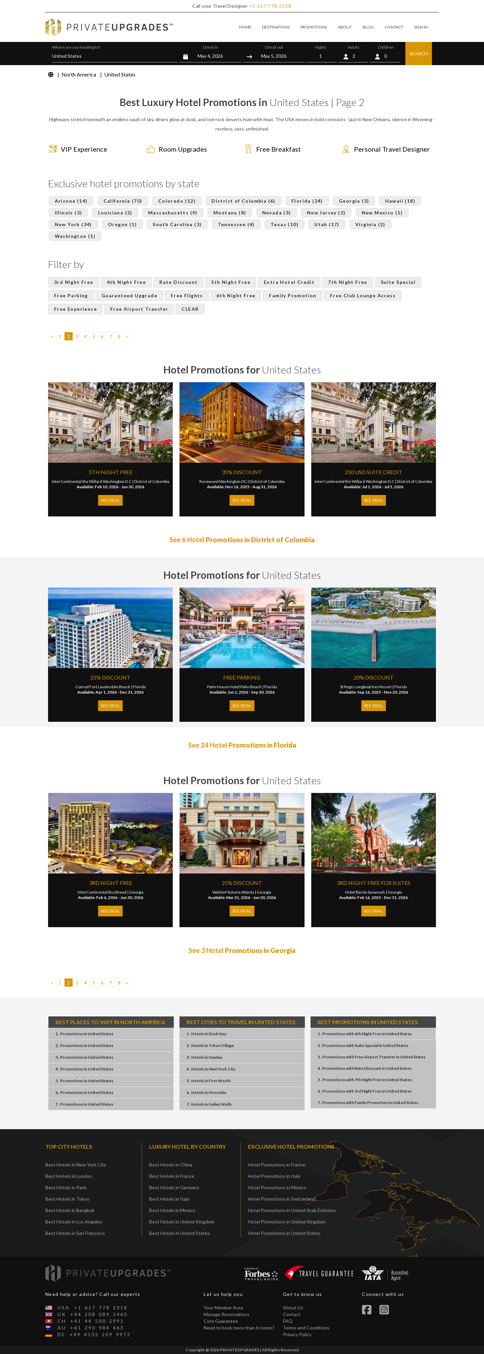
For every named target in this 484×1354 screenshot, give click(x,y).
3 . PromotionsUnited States (84, 1057)
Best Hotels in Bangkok (69, 1210)
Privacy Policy (297, 1334)
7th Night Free (347, 282)
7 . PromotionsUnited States (84, 1104)
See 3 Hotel (242, 950)
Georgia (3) (354, 201)
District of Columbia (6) (243, 201)
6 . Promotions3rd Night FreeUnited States (365, 1091)
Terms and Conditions (306, 1328)
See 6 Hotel (242, 540)
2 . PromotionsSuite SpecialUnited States (363, 1045)
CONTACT (394, 27)
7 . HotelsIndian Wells (209, 1104)
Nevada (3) (276, 212)
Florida (139, 686)
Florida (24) (307, 201)
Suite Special (398, 282)
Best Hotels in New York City (75, 1164)
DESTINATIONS (276, 27)
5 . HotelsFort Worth (209, 1080)
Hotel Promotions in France (276, 1164)
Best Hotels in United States (179, 1233)
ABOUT (345, 27)
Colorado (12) (177, 201)
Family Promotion (292, 295)
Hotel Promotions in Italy (274, 1176)
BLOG (368, 27)
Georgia (136, 892)
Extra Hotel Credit (289, 282)
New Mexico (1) (382, 212)
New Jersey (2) (326, 212)
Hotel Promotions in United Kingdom (286, 1221)
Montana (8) (229, 212)
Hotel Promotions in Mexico (277, 1187)
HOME (245, 27)
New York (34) (73, 224)
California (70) (123, 201)
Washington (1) (75, 236)
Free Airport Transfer (139, 309)
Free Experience (75, 309)
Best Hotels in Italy (169, 1199)
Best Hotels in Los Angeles (73, 1221)
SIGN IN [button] (421, 27)
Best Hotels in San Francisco (75, 1233)
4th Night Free (126, 282)
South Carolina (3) (177, 224)
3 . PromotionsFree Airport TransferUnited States (372, 1056)
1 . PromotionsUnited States (84, 1033)
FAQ (287, 1321)
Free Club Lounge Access (363, 295)
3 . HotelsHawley (204, 1057)
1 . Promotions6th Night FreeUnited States (365, 1033)
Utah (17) (326, 224)
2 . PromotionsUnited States (84, 1045)
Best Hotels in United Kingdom (181, 1221)
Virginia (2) (370, 224)
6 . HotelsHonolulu (206, 1092)
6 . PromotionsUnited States (84, 1092)
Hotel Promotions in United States (284, 1233)
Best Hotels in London (68, 1176)
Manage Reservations (226, 1314)
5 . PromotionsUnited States (84, 1080)
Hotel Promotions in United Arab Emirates (292, 1210)
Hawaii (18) (400, 201)
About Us (293, 1307)
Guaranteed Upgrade (129, 295)
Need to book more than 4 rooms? (239, 1328)
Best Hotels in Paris (66, 1187)
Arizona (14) (71, 201)
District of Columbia (151, 481)
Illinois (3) (68, 212)
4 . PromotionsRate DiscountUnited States (364, 1068)
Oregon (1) (122, 224)
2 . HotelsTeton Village (210, 1045)
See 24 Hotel (242, 745)
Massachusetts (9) (173, 212)
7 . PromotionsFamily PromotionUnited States (368, 1102)
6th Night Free (236, 295)
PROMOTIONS (313, 27)
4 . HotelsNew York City (211, 1068)
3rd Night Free (73, 282)
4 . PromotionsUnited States (84, 1068)
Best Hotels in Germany (174, 1187)
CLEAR (190, 309)
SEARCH (418, 53)
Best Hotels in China (170, 1164)
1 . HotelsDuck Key (206, 1033)
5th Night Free (230, 282)
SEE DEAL (110, 500)
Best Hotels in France (171, 1176)
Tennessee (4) (236, 224)
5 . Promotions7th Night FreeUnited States (365, 1079)
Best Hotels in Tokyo (67, 1199)
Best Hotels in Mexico (172, 1210)
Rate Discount (178, 282)
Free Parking (71, 295)
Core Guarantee (221, 1321)
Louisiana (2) (115, 212)
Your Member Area (223, 1307)
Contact (291, 1314)
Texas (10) (284, 224)
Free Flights (187, 295)
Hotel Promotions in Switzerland (282, 1199)
